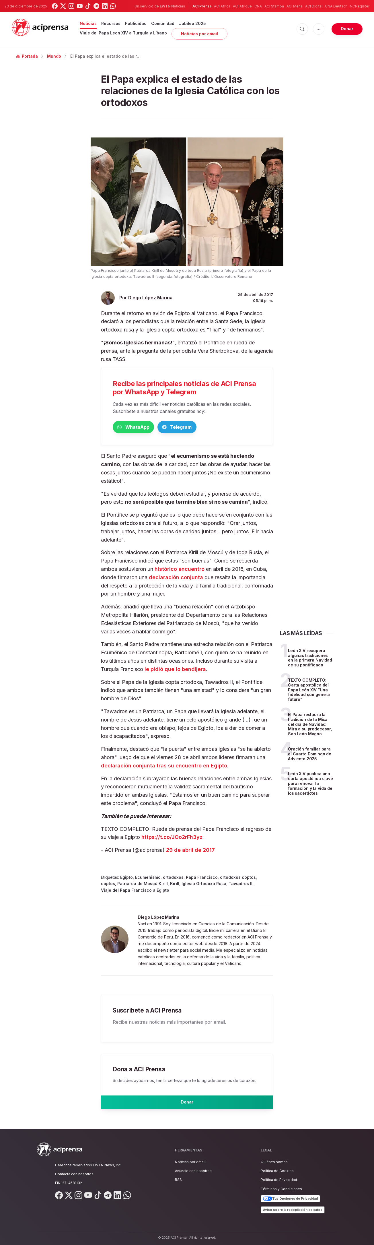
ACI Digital (313, 6)
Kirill (174, 884)
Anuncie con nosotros (193, 1171)
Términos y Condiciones (281, 1189)
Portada (27, 56)
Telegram (204, 427)
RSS (178, 1180)
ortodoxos (173, 878)
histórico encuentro (178, 570)
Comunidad (162, 23)
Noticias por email (199, 33)
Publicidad (136, 23)
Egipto (126, 878)
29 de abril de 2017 (190, 851)
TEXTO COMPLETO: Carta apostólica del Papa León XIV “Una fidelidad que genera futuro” (309, 691)
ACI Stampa (274, 6)
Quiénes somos (274, 1162)
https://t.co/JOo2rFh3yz (171, 838)
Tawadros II (240, 884)
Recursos (110, 23)
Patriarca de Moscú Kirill (142, 884)
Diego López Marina (150, 297)
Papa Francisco (202, 878)
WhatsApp (142, 427)
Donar (347, 28)
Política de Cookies (277, 1171)
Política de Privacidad (279, 1180)
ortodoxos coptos (238, 878)
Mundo (54, 56)
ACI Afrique (242, 6)
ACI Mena (295, 6)
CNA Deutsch (336, 6)
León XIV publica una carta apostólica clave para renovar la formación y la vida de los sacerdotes (310, 784)
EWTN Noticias (172, 6)
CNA (258, 6)
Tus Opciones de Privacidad (290, 1198)
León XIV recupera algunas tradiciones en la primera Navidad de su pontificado (310, 658)
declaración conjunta (175, 578)
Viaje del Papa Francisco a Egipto (135, 891)
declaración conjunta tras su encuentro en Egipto (164, 767)
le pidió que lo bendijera (175, 670)
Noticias (88, 23)
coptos (108, 884)
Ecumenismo (148, 878)
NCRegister (359, 6)
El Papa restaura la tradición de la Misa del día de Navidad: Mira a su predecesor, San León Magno (310, 725)
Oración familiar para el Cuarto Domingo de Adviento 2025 (309, 755)
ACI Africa (222, 6)
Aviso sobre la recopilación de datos (292, 1210)
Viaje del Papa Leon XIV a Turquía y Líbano (123, 32)
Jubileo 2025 (192, 23)
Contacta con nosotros (74, 1174)
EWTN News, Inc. (107, 1165)
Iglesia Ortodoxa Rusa (204, 884)
